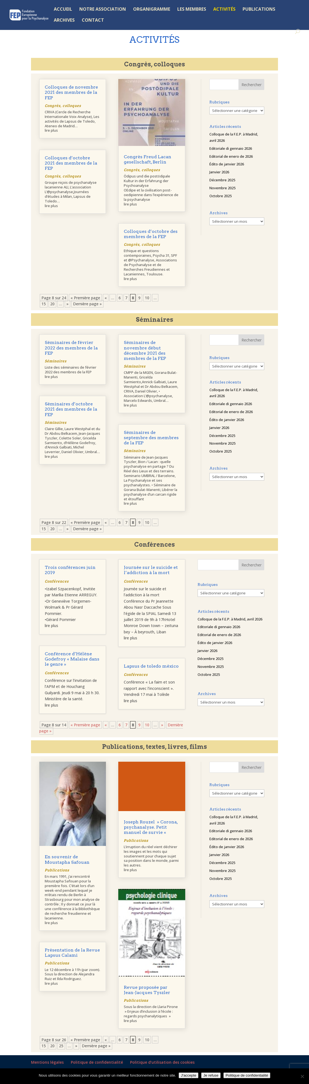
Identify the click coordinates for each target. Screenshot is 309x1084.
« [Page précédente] (106, 297)
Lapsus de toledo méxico (151, 666)
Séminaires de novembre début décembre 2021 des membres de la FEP (145, 350)
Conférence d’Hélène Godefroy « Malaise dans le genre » (72, 659)
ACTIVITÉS (224, 9)
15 (43, 303)
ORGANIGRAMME (151, 9)
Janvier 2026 (219, 172)
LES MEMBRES (191, 9)
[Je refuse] (302, 1076)
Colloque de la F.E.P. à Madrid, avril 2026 (230, 619)
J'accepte (188, 1075)
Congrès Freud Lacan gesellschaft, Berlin (147, 159)
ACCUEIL (63, 9)
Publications (57, 870)
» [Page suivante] (67, 303)
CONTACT (93, 20)
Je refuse (210, 1075)
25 (61, 1045)
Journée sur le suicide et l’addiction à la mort (151, 570)
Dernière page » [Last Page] (87, 303)
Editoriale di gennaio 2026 (230, 148)
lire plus (51, 130)
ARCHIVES (64, 20)
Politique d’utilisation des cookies (162, 1062)
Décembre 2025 (222, 179)
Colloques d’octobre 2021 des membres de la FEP (71, 163)
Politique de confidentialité (97, 1062)
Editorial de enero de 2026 (231, 156)
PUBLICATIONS (259, 9)
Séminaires (55, 360)
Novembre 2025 (222, 187)
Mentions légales (47, 1062)
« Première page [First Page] (85, 297)
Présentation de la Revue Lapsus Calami (72, 952)
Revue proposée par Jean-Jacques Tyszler (147, 990)
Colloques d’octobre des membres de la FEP (151, 234)
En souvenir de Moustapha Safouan (67, 859)
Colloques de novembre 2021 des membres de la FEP (71, 92)
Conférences (57, 581)
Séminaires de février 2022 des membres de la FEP (71, 347)
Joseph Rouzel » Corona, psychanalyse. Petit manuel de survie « (151, 827)
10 (147, 297)
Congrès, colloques (63, 105)
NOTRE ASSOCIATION (102, 9)
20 (52, 303)
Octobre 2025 (220, 195)
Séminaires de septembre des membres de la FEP (151, 437)
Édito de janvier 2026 (226, 164)
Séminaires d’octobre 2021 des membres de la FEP (71, 409)
